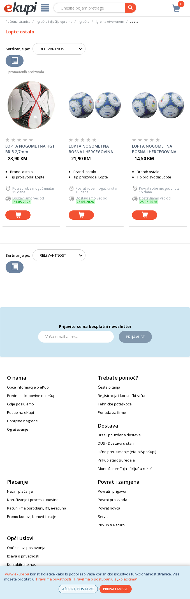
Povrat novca (109, 508)
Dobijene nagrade (22, 420)
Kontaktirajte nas (21, 564)
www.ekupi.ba (17, 574)
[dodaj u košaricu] (18, 215)
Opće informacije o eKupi (28, 387)
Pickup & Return (111, 524)
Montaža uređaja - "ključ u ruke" (125, 468)
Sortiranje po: (18, 48)
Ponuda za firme (112, 412)
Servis (103, 516)
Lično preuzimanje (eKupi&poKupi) (127, 451)
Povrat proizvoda (112, 499)
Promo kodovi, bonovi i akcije (31, 516)
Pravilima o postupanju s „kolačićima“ (106, 579)
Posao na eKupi (20, 412)
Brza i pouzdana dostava (119, 434)
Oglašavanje (17, 429)
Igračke (84, 21)
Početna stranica (18, 21)
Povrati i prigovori (113, 491)
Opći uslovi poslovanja (26, 547)
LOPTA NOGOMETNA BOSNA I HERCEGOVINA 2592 (154, 149)
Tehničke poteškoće (115, 404)
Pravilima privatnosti (53, 579)
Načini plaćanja (20, 491)
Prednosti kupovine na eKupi (31, 395)
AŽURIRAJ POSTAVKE (78, 589)
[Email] (76, 337)
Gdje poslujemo (20, 404)
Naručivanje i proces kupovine (33, 499)
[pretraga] (130, 8)
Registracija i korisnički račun (122, 395)
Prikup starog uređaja (116, 460)
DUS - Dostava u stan (116, 443)
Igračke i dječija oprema (54, 21)
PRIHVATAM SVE (115, 589)
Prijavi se (135, 336)
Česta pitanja (109, 387)
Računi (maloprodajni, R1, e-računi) (36, 508)
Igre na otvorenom (110, 21)
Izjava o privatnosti (23, 556)
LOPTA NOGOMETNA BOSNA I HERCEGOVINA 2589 (91, 149)
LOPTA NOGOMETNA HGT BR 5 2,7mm (30, 148)
